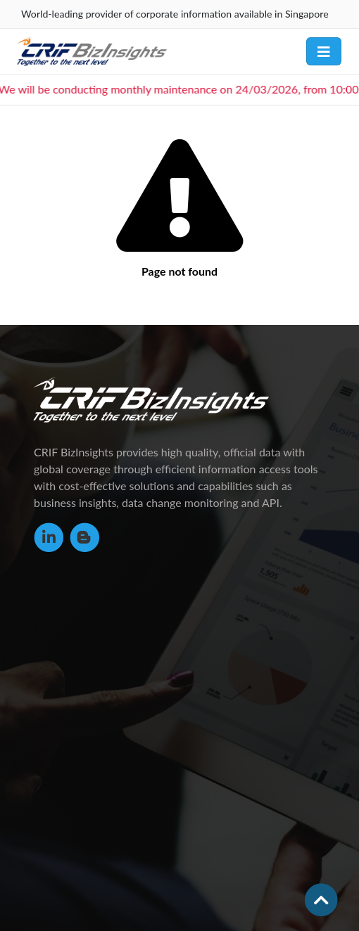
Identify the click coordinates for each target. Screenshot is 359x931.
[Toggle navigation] (323, 51)
